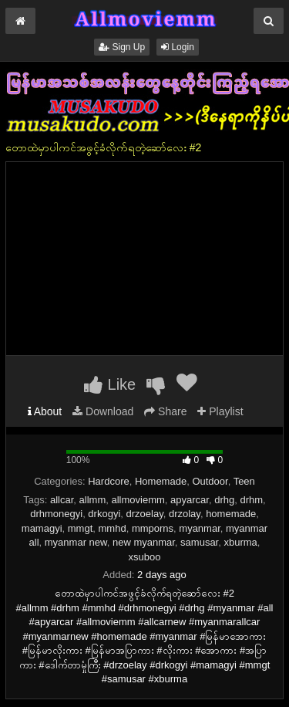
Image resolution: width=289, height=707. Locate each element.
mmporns (152, 528)
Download (102, 411)
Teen (244, 481)
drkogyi (104, 513)
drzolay (184, 513)
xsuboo (145, 557)
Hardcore (108, 481)
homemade (231, 513)
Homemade (161, 481)
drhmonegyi (56, 513)
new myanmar (144, 542)
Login (177, 47)
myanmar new (76, 542)
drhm (251, 500)
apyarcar (189, 500)
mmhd (112, 528)
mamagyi (42, 528)
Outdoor (209, 481)
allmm (92, 500)
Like (110, 384)
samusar (199, 542)
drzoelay (144, 513)
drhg (224, 500)
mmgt (80, 528)
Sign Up (122, 47)
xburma (240, 542)
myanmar (199, 528)
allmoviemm (137, 500)
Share (165, 411)
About (45, 411)
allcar (61, 500)
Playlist (220, 411)
